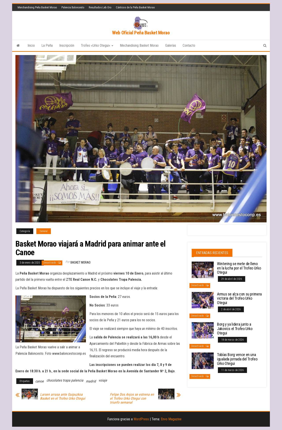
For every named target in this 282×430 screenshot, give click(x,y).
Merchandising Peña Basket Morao (37, 7)
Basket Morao (80, 262)
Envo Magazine (171, 419)
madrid (91, 381)
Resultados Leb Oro (100, 7)
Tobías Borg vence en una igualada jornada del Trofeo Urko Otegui (237, 359)
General (44, 231)
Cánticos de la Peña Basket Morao (135, 7)
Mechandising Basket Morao (139, 45)
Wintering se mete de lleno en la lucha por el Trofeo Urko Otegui (239, 268)
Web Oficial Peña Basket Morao (141, 32)
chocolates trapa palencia (64, 380)
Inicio (31, 45)
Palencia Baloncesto (72, 7)
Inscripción (66, 45)
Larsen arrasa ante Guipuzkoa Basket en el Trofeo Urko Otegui (62, 396)
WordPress (141, 419)
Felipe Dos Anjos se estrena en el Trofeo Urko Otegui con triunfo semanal (132, 398)
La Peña (47, 45)
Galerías (170, 45)
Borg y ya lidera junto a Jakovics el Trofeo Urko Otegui (234, 328)
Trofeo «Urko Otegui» (97, 45)
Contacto (189, 45)
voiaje (102, 380)
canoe (39, 381)
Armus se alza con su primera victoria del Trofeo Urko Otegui (239, 298)
